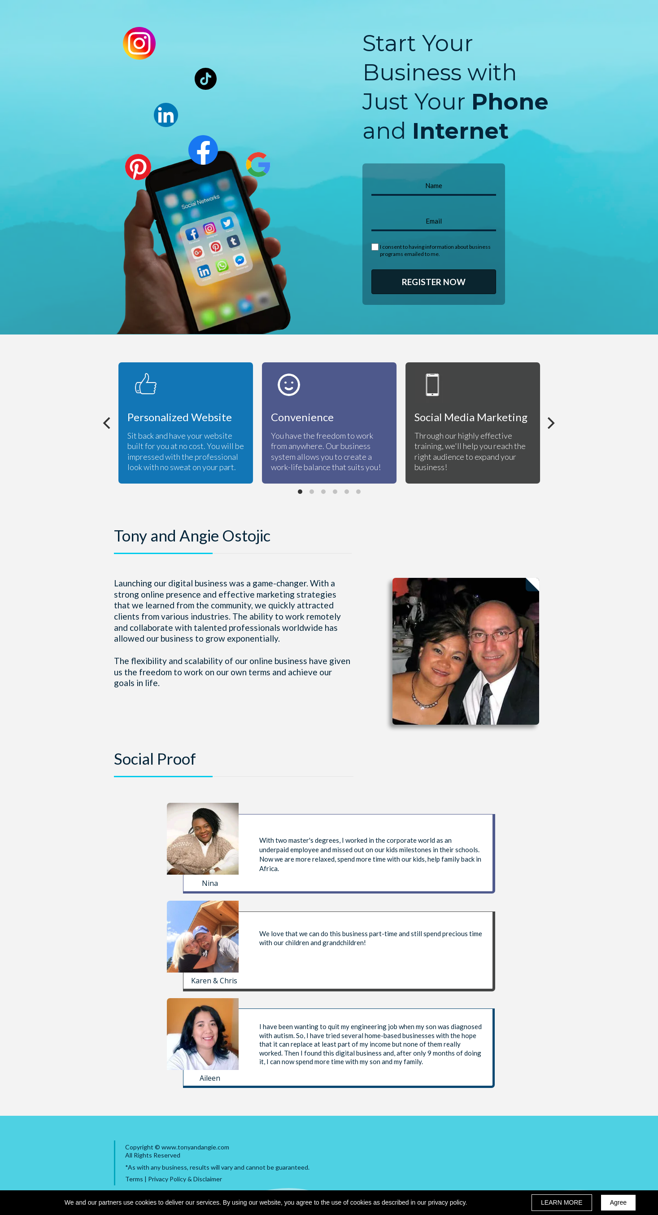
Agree (618, 1202)
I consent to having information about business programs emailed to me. (435, 250)
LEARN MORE (562, 1202)
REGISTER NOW (434, 282)
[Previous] (108, 423)
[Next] (550, 423)
